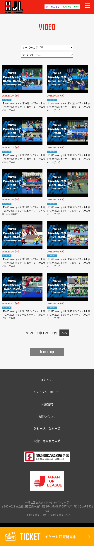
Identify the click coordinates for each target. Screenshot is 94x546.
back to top (47, 352)
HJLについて (47, 379)
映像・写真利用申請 (47, 441)
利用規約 (47, 404)
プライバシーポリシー (47, 392)
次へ (64, 333)
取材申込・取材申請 (47, 428)
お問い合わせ (47, 416)
